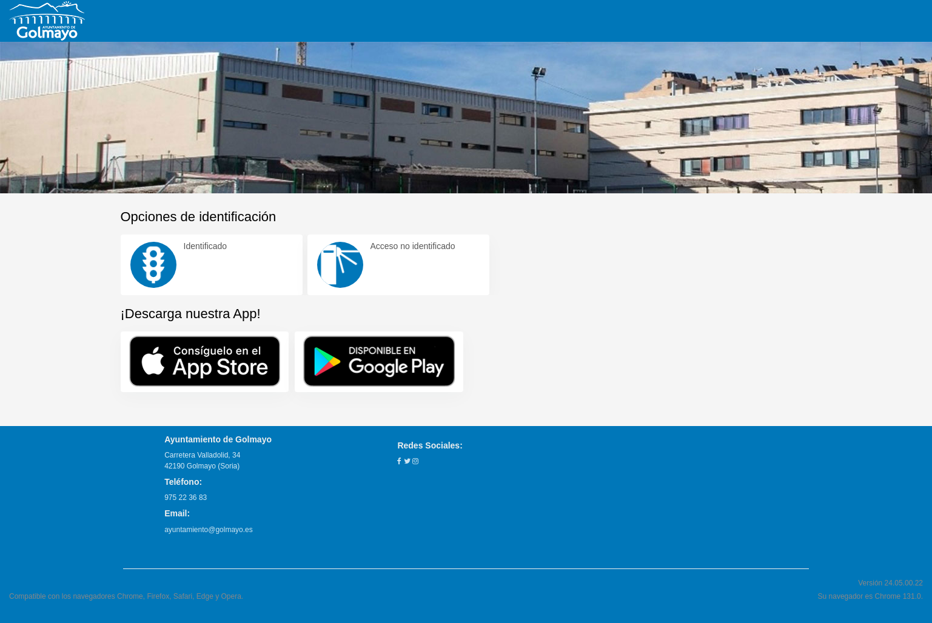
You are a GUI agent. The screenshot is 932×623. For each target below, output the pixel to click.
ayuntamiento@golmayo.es (208, 529)
